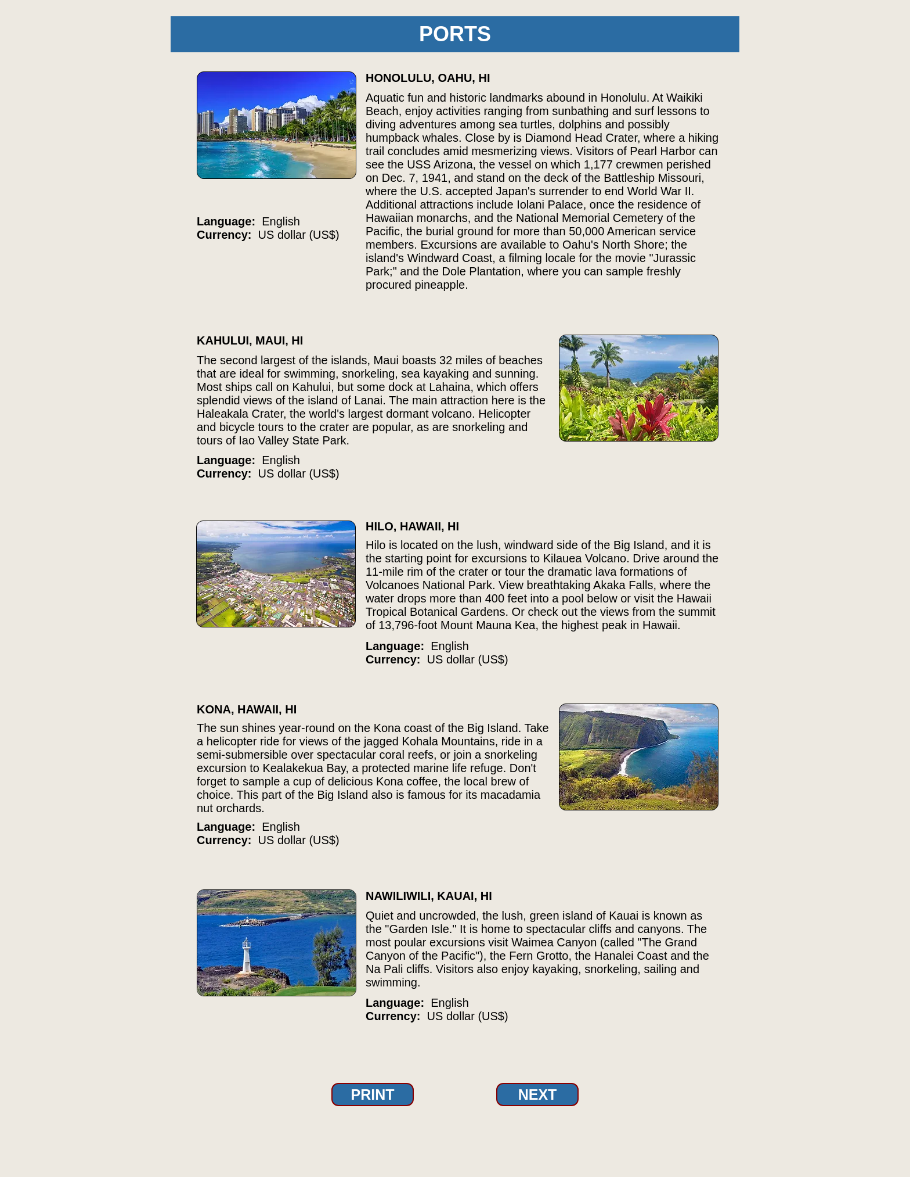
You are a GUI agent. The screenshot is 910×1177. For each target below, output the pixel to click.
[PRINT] (372, 1094)
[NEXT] (537, 1094)
